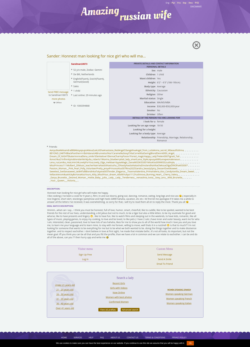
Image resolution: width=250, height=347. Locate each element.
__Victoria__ (71, 180)
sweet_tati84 (75, 171)
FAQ (102, 337)
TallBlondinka (89, 171)
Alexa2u (91, 150)
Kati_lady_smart (129, 159)
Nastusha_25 (113, 165)
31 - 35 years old (65, 298)
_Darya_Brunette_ (59, 177)
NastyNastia (126, 165)
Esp (184, 2)
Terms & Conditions (155, 337)
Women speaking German (179, 293)
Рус (173, 2)
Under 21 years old (65, 285)
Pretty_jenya (102, 168)
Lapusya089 (154, 159)
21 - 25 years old (65, 289)
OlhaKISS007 (181, 165)
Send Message (164, 254)
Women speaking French (179, 298)
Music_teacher (86, 165)
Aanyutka (54, 150)
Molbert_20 (73, 165)
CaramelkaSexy (120, 153)
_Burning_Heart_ (153, 174)
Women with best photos (119, 297)
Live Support (196, 6)
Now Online (119, 292)
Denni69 (161, 153)
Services (78, 337)
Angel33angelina (127, 150)
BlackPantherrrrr (75, 153)
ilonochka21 (56, 159)
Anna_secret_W (162, 150)
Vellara (53, 174)
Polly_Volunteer (88, 168)
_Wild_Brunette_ (175, 177)
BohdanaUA (90, 153)
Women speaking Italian (179, 303)
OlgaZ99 (170, 165)
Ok (190, 343)
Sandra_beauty (143, 168)
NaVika (154, 165)
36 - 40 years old (65, 303)
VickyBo (72, 174)
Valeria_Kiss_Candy (162, 171)
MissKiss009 (153, 162)
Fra (179, 2)
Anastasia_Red (110, 150)
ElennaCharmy (115, 156)
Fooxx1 (126, 156)
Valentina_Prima (144, 171)
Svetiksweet (171, 168)
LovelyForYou (86, 162)
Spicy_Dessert (158, 168)
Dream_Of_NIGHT (59, 156)
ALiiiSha (99, 150)
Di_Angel (169, 153)
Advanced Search (130, 309)
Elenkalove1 (101, 156)
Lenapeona (166, 159)
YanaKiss (80, 174)
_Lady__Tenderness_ (124, 177)
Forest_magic (137, 156)
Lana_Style (142, 159)
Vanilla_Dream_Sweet (183, 171)
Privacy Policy (179, 337)
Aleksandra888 (67, 150)
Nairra (96, 165)
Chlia (130, 153)
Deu (191, 2)
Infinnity (66, 159)
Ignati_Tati (174, 156)
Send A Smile (164, 259)
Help (91, 337)
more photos (58, 98)
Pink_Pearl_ (74, 168)
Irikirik (84, 159)
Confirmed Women (119, 301)
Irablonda (76, 159)
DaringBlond (150, 153)
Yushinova (140, 174)
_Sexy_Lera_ (160, 177)
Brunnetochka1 (104, 153)
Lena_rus (54, 162)
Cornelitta (138, 153)
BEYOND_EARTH (58, 153)
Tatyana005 (102, 171)
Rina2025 (130, 168)
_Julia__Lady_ (107, 177)
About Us (115, 337)
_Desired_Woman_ (77, 177)
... (78, 180)
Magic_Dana (127, 162)
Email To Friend (165, 263)
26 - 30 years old (65, 294)
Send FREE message (58, 91)
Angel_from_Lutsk (145, 150)
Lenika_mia (65, 162)
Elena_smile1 (88, 156)
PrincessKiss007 (117, 168)
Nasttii (103, 165)
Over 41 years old (65, 308)
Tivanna (131, 171)
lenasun (176, 159)
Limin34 (75, 162)
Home (64, 337)
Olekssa (162, 165)
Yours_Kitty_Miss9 (94, 174)
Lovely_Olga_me (101, 162)
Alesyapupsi (81, 150)
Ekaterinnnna (75, 156)
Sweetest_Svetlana (59, 171)
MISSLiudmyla (167, 162)
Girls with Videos (118, 287)
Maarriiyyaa (115, 162)
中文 (197, 2)
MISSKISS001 (140, 162)
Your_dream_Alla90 (113, 174)
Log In (85, 259)
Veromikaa (62, 174)
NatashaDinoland (141, 165)
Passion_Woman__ (59, 168)
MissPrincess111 (58, 165)
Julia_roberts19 (95, 159)
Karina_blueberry (112, 159)
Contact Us (132, 337)
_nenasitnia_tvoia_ (145, 177)
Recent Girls (119, 283)
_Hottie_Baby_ (94, 177)
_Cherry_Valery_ (170, 174)
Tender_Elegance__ (117, 171)
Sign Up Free (85, 254)
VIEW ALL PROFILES (108, 309)
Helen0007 (163, 156)
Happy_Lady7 (151, 156)
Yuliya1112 (129, 174)
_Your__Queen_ (57, 180)
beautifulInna (177, 150)
